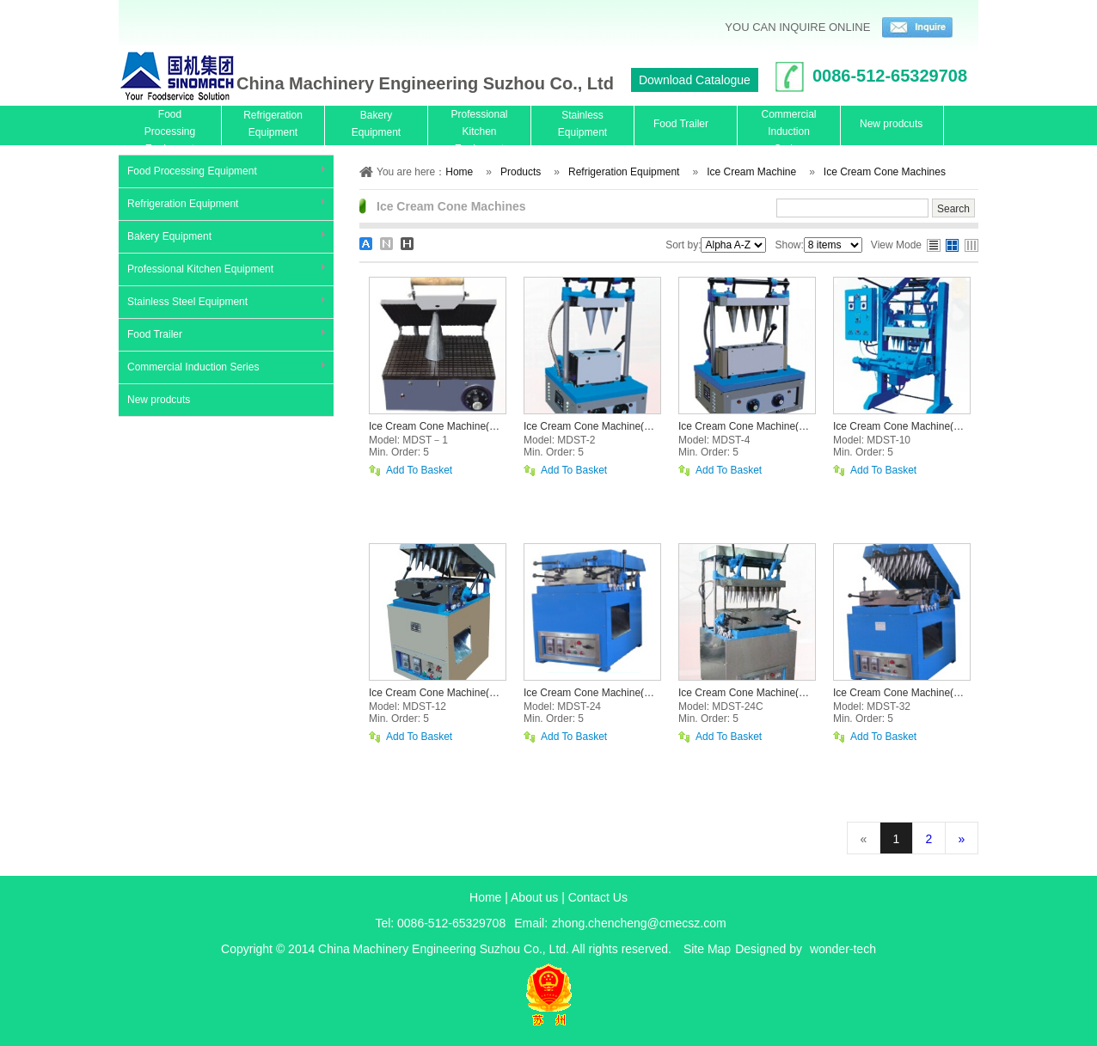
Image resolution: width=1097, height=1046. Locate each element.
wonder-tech (843, 949)
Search (953, 209)
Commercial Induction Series (193, 367)
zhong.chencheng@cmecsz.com (639, 923)
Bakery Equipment (169, 236)
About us (534, 897)
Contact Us (598, 897)
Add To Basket (419, 470)
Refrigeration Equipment (182, 204)
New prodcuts (158, 400)
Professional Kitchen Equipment (200, 269)
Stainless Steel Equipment (187, 302)
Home (485, 897)
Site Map (707, 949)
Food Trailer (154, 334)
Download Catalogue (695, 80)
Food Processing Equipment (192, 171)
